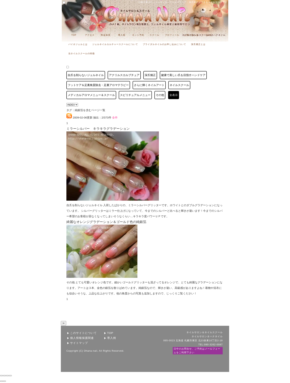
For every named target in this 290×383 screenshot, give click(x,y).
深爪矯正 (150, 75)
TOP (73, 35)
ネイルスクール (179, 85)
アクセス (90, 35)
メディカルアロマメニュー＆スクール (91, 95)
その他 (160, 95)
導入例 (121, 35)
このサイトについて (83, 332)
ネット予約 (138, 35)
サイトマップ (79, 342)
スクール (154, 35)
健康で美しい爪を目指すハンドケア (183, 75)
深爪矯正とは (198, 44)
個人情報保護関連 (82, 337)
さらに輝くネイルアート (149, 85)
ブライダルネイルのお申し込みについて (164, 44)
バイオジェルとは (77, 44)
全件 (114, 117)
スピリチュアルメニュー (135, 95)
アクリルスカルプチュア (124, 75)
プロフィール (172, 35)
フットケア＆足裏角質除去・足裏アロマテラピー (98, 85)
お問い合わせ (191, 35)
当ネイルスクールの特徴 (81, 53)
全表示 (173, 95)
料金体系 (105, 35)
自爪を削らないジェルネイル (86, 75)
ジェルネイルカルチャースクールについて (115, 44)
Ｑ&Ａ (209, 35)
